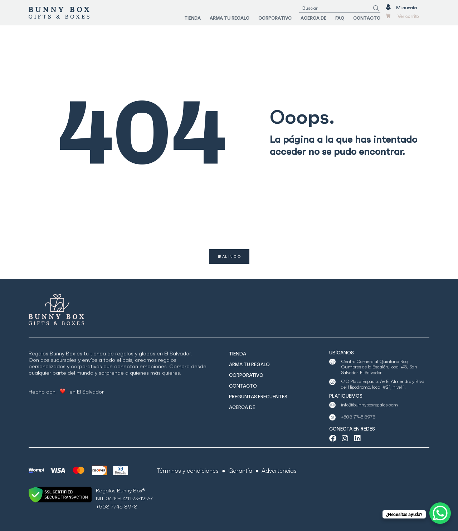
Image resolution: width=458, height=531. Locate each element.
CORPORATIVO (275, 18)
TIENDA (192, 18)
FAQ (339, 18)
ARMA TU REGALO (229, 18)
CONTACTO (366, 18)
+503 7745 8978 (358, 423)
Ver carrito (408, 16)
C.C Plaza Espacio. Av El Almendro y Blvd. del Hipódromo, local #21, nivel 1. (383, 392)
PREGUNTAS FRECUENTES (258, 397)
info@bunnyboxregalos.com (369, 411)
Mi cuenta (406, 8)
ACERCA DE (313, 18)
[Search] (375, 8)
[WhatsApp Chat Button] (440, 513)
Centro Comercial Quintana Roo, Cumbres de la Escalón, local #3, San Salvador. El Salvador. (379, 378)
